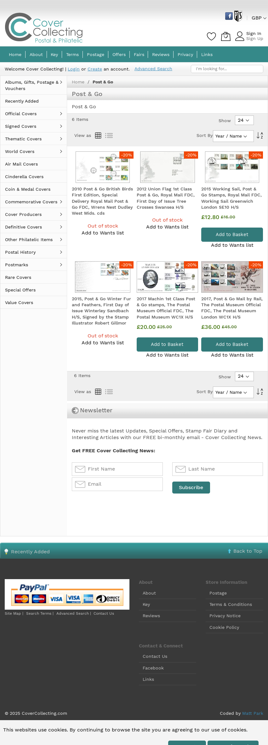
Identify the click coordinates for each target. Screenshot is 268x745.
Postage (218, 592)
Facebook (153, 667)
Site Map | (14, 613)
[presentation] (120, 510)
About (149, 592)
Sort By (205, 135)
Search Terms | (40, 613)
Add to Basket (232, 234)
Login (74, 68)
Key (146, 604)
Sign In (253, 33)
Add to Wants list (103, 233)
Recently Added (30, 552)
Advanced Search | (74, 613)
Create (95, 68)
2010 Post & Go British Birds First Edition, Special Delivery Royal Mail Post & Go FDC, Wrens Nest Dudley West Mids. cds (102, 201)
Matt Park (252, 713)
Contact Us (104, 613)
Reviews (151, 615)
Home (79, 81)
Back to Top (247, 551)
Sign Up (254, 38)
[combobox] (227, 69)
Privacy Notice (225, 615)
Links (148, 679)
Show (225, 120)
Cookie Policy (224, 627)
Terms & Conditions (230, 604)
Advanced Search (153, 68)
